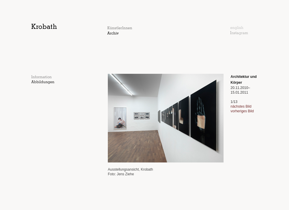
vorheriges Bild (242, 111)
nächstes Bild (241, 106)
